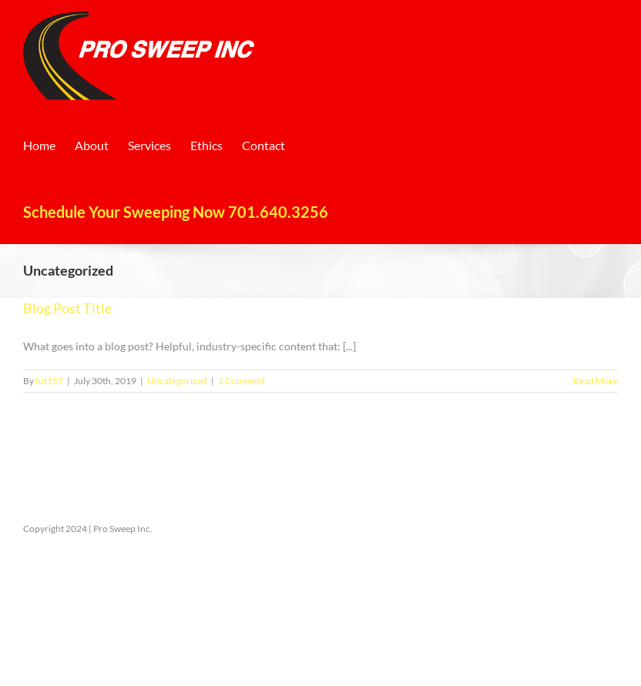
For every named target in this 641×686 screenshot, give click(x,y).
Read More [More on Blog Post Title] (595, 381)
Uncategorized (177, 381)
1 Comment (241, 381)
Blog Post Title (67, 307)
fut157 (49, 381)
